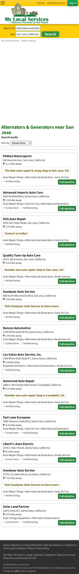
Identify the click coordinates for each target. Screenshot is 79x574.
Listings (28, 554)
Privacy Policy (42, 548)
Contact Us (70, 545)
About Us (16, 545)
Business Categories (45, 554)
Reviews (18, 554)
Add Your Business (53, 545)
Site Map (7, 554)
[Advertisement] (39, 83)
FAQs (30, 548)
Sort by (5, 143)
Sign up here (64, 554)
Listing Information (32, 545)
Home (6, 545)
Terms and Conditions (14, 548)
